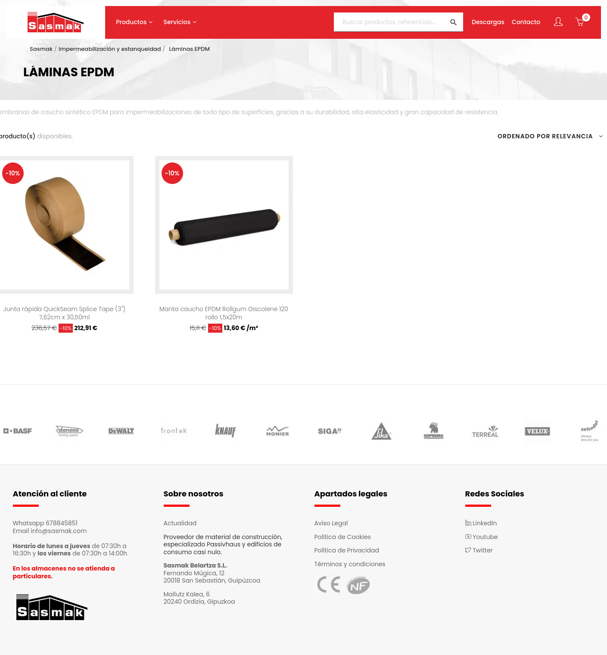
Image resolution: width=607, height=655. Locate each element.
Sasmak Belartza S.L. (195, 565)
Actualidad (180, 523)
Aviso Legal (331, 523)
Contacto (526, 22)
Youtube (481, 537)
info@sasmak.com (59, 531)
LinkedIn (481, 523)
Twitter (479, 550)
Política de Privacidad (347, 550)
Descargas (488, 22)
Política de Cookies (342, 537)
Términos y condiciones (350, 564)
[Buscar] (398, 22)
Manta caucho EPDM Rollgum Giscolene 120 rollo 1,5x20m (223, 313)
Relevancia (577, 136)
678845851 (62, 523)
